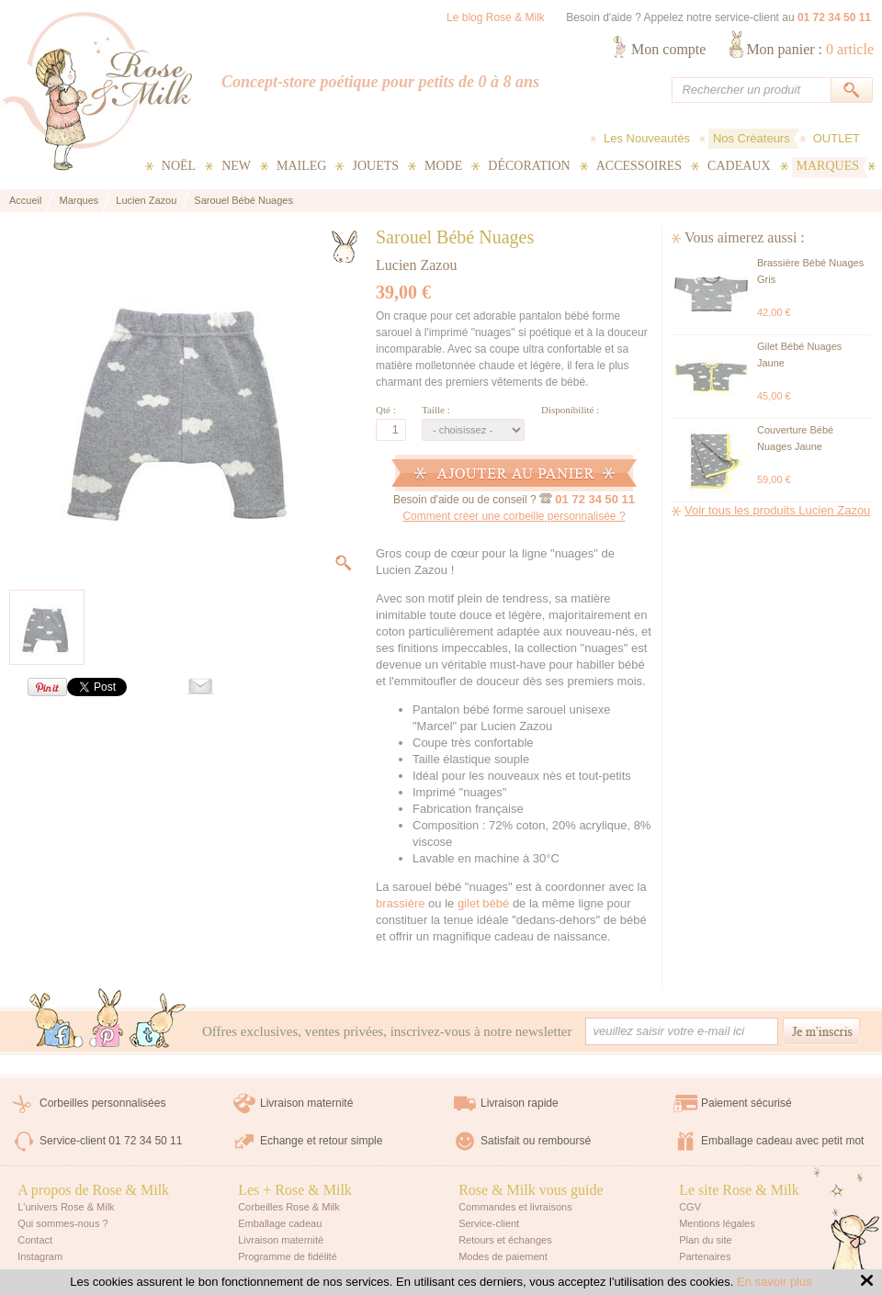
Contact (34, 1239)
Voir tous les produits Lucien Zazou (777, 510)
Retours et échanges (505, 1239)
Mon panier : (810, 49)
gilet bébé (483, 903)
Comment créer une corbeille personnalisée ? (513, 516)
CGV (690, 1206)
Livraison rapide (520, 1103)
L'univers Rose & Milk (65, 1206)
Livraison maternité (306, 1103)
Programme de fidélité (287, 1256)
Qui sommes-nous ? (62, 1223)
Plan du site (705, 1239)
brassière (400, 903)
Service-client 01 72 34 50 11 (111, 1140)
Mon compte (668, 49)
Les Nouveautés (647, 138)
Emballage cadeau (280, 1223)
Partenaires (704, 1256)
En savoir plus (774, 1282)
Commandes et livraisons (515, 1206)
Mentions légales (717, 1223)
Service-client (488, 1223)
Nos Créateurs (751, 138)
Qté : (386, 409)
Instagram (39, 1256)
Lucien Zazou (416, 265)
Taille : (436, 409)
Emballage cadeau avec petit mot (782, 1140)
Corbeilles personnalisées (102, 1103)
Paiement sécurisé (746, 1103)
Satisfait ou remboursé (536, 1140)
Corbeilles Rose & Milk (289, 1206)
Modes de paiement (503, 1256)
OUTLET (836, 138)
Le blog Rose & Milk (496, 17)
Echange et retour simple (321, 1140)
